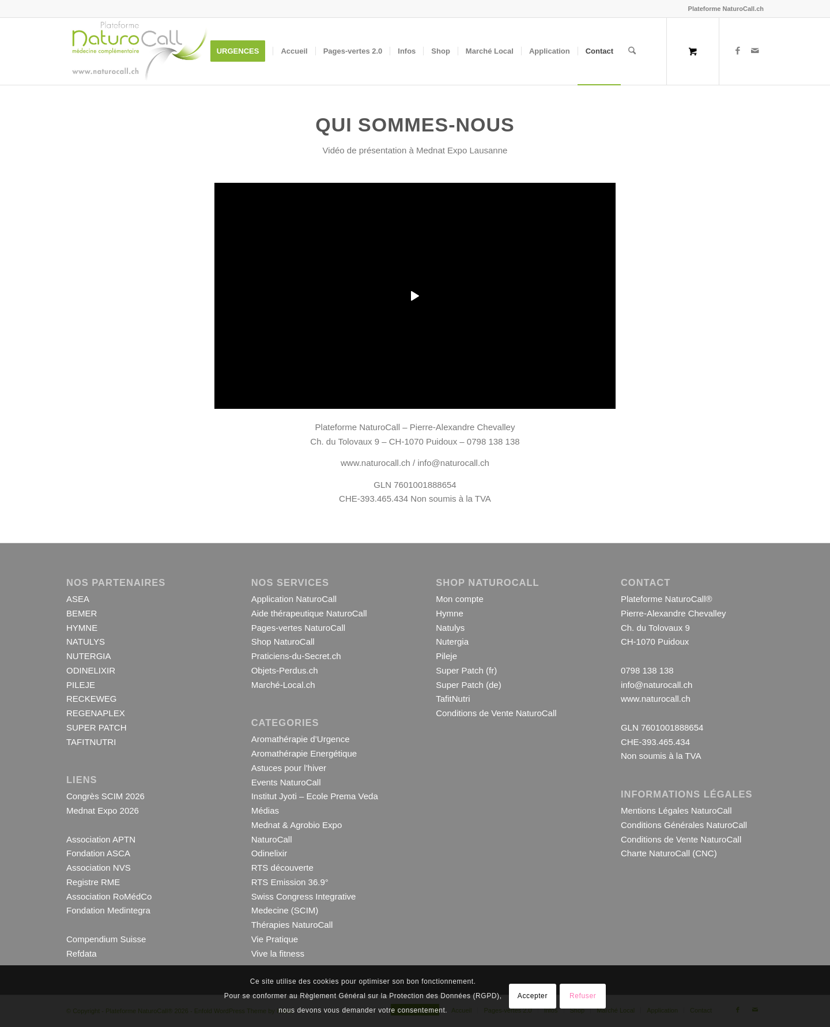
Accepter (533, 996)
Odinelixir (269, 853)
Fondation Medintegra (108, 910)
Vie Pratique (274, 939)
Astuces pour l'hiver (288, 768)
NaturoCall (271, 839)
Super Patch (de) (468, 685)
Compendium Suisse (106, 939)
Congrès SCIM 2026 (105, 796)
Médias (265, 810)
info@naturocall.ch (453, 463)
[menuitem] (241, 51)
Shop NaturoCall (283, 641)
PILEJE (80, 685)
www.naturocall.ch (375, 463)
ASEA (77, 599)
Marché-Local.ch (283, 685)
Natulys (450, 628)
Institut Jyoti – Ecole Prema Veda (314, 796)
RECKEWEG (91, 699)
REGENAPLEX (95, 713)
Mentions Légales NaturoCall (676, 810)
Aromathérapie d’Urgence (300, 739)
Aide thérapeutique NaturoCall (309, 613)
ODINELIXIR (90, 670)
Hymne (449, 613)
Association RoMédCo (109, 896)
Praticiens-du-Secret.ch (296, 656)
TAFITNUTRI (91, 742)
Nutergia (452, 641)
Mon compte (460, 599)
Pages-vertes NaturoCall (298, 628)
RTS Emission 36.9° (290, 882)
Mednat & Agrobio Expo (296, 825)
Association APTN (100, 839)
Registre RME (93, 882)
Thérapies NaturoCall (292, 925)
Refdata (81, 953)
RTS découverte (282, 867)
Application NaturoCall (294, 599)
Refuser (582, 996)
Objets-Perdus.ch (284, 670)
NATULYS (85, 641)
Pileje (446, 656)
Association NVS (98, 867)
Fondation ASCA (98, 853)
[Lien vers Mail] (755, 50)
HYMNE (81, 628)
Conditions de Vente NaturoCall (496, 713)
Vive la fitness (277, 953)
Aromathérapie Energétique (304, 753)
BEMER (81, 613)
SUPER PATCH (96, 727)
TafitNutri (453, 699)
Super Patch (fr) (466, 670)
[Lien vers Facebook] (737, 50)
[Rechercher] (632, 51)
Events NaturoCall (286, 782)
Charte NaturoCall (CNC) (669, 853)
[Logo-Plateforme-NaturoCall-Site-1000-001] (139, 51)
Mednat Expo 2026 (102, 810)
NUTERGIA (88, 656)
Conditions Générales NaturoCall (684, 825)
